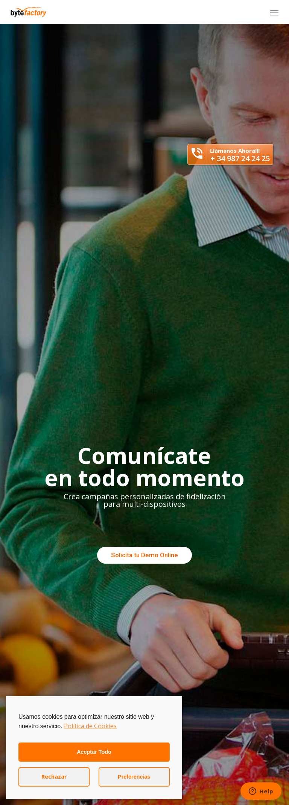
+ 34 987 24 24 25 (240, 158)
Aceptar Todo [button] (94, 752)
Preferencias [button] (134, 777)
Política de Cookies (90, 726)
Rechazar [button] (54, 776)
